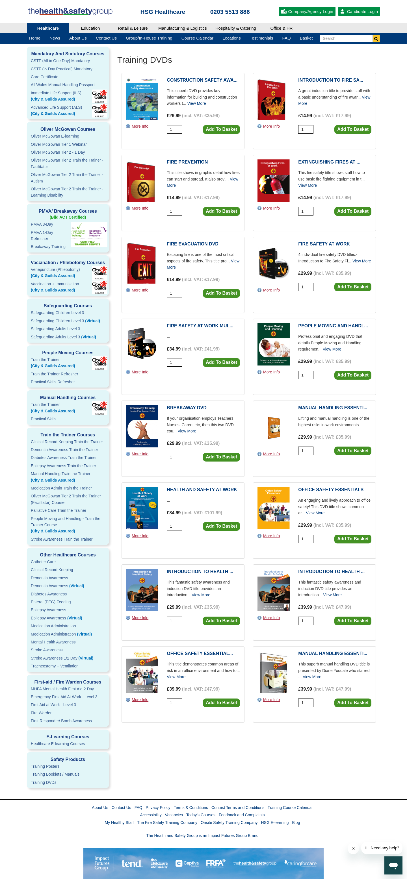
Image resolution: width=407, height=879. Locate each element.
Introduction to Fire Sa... (330, 80)
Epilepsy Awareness (48, 610)
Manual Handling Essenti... (332, 407)
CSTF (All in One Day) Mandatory (60, 60)
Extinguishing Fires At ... (329, 162)
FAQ (138, 807)
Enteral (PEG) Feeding (51, 602)
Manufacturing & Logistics (182, 28)
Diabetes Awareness (49, 594)
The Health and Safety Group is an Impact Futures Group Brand (202, 835)
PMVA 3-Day (42, 224)
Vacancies (174, 815)
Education (90, 28)
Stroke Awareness (47, 650)
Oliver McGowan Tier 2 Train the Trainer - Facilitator (67, 163)
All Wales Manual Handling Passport (63, 84)
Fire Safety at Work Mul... (200, 325)
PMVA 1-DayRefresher (42, 235)
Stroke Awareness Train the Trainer (61, 539)
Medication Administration (53, 626)
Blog (296, 822)
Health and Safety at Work (202, 489)
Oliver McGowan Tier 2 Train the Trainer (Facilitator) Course (66, 499)
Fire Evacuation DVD (192, 243)
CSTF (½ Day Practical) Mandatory (61, 69)
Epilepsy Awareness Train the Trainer (63, 466)
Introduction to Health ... (200, 571)
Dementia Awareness (49, 578)
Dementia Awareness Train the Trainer (64, 449)
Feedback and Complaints (242, 815)
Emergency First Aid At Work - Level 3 (64, 697)
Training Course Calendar (290, 807)
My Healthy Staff (119, 822)
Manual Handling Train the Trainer (68, 477)
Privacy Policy (158, 807)
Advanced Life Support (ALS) (68, 111)
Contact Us (121, 807)
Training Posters (45, 766)
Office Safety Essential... (200, 653)
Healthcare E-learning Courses (58, 743)
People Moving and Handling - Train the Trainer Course (68, 525)
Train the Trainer (68, 363)
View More (196, 103)
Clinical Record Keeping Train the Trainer (67, 441)
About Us (100, 807)
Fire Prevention (187, 162)
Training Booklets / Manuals (55, 774)
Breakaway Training (48, 246)
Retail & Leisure (133, 28)
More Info (140, 126)
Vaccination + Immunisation (59, 287)
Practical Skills (43, 419)
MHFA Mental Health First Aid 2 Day (62, 689)
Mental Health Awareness (53, 642)
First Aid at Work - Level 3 (53, 704)
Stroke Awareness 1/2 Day (62, 658)
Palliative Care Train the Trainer (58, 510)
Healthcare (48, 28)
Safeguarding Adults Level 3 (55, 329)
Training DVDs (44, 782)
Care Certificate (44, 77)
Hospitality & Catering (235, 28)
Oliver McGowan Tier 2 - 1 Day (58, 152)
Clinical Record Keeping (52, 569)
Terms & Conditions (191, 807)
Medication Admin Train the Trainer (61, 488)
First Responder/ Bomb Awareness (61, 721)
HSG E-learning (275, 822)
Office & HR (281, 28)
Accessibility (150, 815)
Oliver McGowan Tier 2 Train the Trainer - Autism (67, 177)
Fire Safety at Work (324, 243)
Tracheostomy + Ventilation (55, 666)
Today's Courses (200, 815)
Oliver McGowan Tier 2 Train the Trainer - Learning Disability (67, 192)
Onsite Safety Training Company (229, 822)
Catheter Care (43, 562)
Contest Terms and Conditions (237, 807)
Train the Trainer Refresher (54, 374)
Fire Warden (42, 713)
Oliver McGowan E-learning (55, 136)
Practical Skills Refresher (53, 382)
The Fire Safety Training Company (167, 822)
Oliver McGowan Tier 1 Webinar (59, 144)
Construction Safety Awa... (202, 80)
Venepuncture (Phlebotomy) (68, 273)
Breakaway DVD (186, 407)
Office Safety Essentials (330, 489)
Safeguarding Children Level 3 (57, 312)
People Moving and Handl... (333, 325)
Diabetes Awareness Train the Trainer (64, 457)
